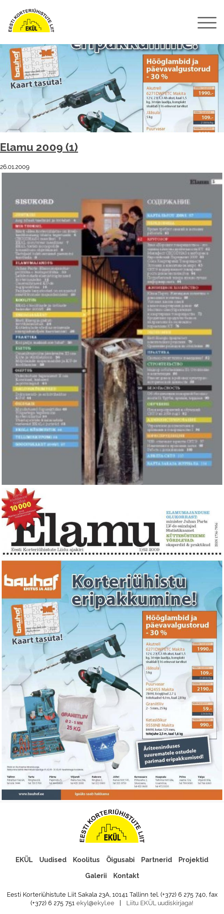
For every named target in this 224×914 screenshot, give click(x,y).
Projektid (193, 860)
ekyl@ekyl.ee (95, 903)
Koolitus (86, 860)
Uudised (53, 860)
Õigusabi (120, 860)
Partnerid (156, 860)
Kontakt (126, 876)
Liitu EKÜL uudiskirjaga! (159, 903)
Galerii (96, 876)
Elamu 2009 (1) (39, 147)
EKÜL (24, 860)
